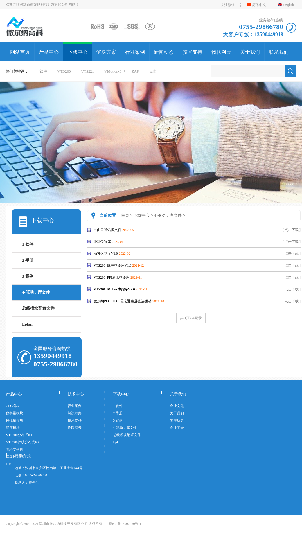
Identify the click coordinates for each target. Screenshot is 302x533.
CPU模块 (12, 406)
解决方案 (106, 52)
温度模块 (13, 428)
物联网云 (221, 52)
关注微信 (228, 5)
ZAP (135, 71)
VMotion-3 (112, 71)
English (288, 5)
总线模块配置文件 (38, 308)
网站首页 (20, 52)
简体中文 (259, 5)
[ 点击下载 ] (292, 230)
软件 (43, 71)
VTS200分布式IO (19, 435)
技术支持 (192, 52)
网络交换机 (14, 449)
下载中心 (77, 52)
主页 (125, 215)
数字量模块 (14, 413)
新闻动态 (164, 52)
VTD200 (64, 71)
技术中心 (76, 394)
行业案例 (135, 52)
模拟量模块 (14, 420)
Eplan (27, 324)
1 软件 (27, 244)
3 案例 (27, 276)
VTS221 (87, 71)
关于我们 (250, 52)
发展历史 (177, 420)
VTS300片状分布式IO (22, 442)
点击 (153, 71)
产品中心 (49, 52)
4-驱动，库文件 (168, 215)
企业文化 (177, 406)
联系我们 (279, 52)
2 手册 (27, 260)
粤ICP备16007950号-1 (125, 524)
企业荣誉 (177, 428)
